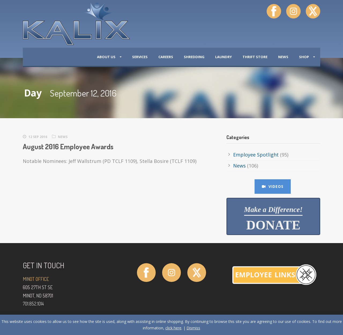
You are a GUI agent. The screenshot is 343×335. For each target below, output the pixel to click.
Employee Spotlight (256, 154)
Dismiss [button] (193, 327)
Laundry (223, 56)
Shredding (194, 56)
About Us (106, 56)
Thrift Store (255, 56)
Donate (273, 219)
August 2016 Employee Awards (68, 146)
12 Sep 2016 (37, 137)
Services (140, 56)
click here (173, 327)
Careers (165, 56)
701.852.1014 (33, 304)
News (283, 56)
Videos (273, 186)
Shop (304, 56)
